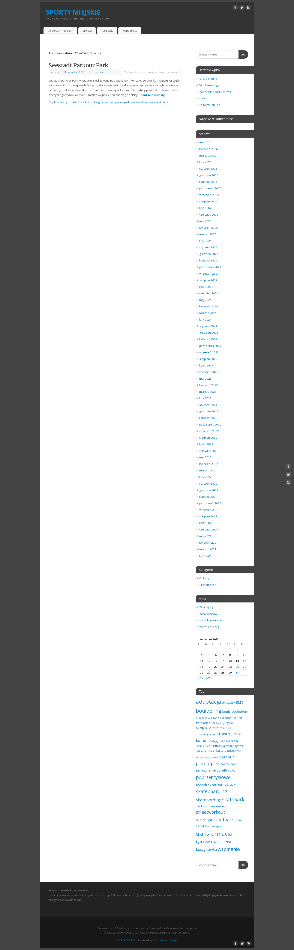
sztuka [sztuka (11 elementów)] (201, 826)
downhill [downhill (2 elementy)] (216, 717)
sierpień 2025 (208, 201)
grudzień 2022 (208, 411)
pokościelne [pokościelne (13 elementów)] (206, 770)
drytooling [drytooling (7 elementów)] (228, 717)
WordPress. (171, 940)
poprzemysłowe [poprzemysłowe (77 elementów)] (213, 777)
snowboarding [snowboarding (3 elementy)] (216, 806)
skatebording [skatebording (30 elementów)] (208, 799)
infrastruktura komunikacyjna (85, 102)
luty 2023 (205, 398)
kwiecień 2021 (208, 542)
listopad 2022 (208, 418)
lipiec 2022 (206, 444)
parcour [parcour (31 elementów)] (226, 757)
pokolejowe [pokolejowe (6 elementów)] (228, 764)
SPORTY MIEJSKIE (73, 12)
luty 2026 (205, 162)
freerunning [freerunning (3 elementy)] (203, 722)
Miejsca (87, 30)
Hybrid (203, 98)
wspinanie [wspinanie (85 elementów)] (229, 849)
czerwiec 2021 (208, 529)
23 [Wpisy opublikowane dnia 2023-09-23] (237, 666)
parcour (109, 102)
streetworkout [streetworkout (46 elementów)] (210, 812)
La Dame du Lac (209, 105)
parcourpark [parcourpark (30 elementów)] (208, 763)
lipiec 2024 (206, 286)
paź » (209, 678)
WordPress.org (209, 627)
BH (58, 72)
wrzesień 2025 (209, 195)
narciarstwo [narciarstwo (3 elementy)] (234, 750)
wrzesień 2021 (209, 510)
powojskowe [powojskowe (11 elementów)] (206, 784)
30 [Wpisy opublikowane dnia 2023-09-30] (237, 672)
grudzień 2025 (208, 175)
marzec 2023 (207, 391)
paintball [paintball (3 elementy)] (213, 757)
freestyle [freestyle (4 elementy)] (216, 722)
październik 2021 (210, 503)
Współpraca (129, 30)
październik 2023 (210, 346)
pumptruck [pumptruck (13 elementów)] (226, 784)
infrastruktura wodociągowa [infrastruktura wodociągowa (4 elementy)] (225, 746)
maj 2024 (205, 300)
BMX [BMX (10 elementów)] (239, 702)
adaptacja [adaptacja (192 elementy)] (208, 701)
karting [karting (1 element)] (199, 751)
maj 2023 (205, 378)
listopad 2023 (208, 339)
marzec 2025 (207, 234)
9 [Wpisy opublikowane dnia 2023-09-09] (237, 655)
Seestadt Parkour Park (79, 65)
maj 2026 (205, 142)
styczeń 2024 (208, 326)
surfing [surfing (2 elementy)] (238, 820)
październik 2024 (210, 267)
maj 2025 (205, 221)
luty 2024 (205, 319)
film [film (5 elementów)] (239, 717)
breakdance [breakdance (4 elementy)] (203, 717)
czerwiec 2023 (208, 372)
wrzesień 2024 (209, 273)
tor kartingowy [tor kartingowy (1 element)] (214, 826)
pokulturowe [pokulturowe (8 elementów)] (226, 770)
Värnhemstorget (210, 85)
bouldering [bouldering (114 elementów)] (208, 710)
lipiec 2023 (206, 365)
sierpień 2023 (208, 359)
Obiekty (204, 578)
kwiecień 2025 (208, 227)
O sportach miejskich (60, 30)
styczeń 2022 (208, 483)
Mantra (157, 940)
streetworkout (139, 102)
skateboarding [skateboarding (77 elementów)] (211, 791)
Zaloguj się (206, 607)
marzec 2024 (207, 313)
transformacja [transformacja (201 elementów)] (214, 833)
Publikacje (107, 30)
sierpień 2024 (208, 280)
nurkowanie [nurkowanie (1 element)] (202, 757)
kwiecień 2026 (208, 149)
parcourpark (122, 102)
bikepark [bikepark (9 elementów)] (228, 702)
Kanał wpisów (208, 614)
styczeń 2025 (208, 247)
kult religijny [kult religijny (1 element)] (209, 751)
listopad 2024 (208, 260)
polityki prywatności (215, 895)
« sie (201, 678)
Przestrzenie (96, 72)
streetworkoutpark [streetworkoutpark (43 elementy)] (215, 820)
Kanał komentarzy (211, 620)
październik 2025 (210, 188)
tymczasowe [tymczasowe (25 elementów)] (207, 841)
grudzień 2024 (208, 254)
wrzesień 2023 (209, 352)
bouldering (60, 102)
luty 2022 (205, 477)
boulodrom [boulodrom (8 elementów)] (239, 711)
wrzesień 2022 (209, 431)
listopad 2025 (208, 182)
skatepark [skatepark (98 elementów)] (233, 799)
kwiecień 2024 (208, 306)
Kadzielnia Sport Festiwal (215, 92)
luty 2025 (205, 241)
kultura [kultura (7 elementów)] (221, 750)
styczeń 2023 (208, 405)
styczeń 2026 (208, 168)
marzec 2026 (207, 155)
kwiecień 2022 (208, 464)
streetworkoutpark (160, 102)
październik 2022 (210, 424)
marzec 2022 (207, 470)
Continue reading (154, 95)
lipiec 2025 (206, 208)
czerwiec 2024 (208, 293)
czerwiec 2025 (208, 214)
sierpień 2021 (208, 516)
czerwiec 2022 (208, 451)
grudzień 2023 (208, 332)
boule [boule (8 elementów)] (226, 711)
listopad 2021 (208, 496)
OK (241, 54)
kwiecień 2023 (208, 385)
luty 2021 (205, 555)
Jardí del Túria (208, 78)
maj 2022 (205, 457)
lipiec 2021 (206, 523)
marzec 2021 (207, 549)
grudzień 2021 (208, 490)
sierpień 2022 (208, 437)
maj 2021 (205, 536)
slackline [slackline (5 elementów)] (202, 806)
